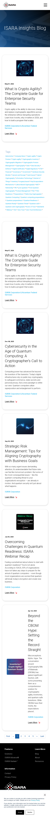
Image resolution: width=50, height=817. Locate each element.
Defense (8, 169)
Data (27, 165)
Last (42, 736)
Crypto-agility (16, 159)
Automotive (9, 156)
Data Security (35, 165)
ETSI (40, 169)
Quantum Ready (10, 203)
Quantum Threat (23, 203)
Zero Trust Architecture (33, 210)
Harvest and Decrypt (19, 175)
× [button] (44, 794)
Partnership (9, 188)
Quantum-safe (34, 203)
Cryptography (20, 165)
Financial (8, 172)
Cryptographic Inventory (30, 159)
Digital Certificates (19, 169)
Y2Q (15, 210)
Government (26, 172)
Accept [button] (20, 812)
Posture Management (23, 191)
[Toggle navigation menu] (45, 5)
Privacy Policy (35, 800)
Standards (40, 207)
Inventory (15, 181)
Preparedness (18, 194)
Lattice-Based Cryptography (25, 184)
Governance (17, 172)
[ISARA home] (9, 5)
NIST (37, 184)
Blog (37, 754)
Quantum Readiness (30, 200)
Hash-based (31, 175)
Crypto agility (31, 156)
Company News (20, 156)
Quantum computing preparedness (32, 197)
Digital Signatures (32, 169)
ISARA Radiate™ (11, 761)
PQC (33, 191)
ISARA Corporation (12, 495)
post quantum (23, 188)
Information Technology (24, 178)
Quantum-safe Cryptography (14, 207)
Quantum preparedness (14, 200)
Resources (39, 761)
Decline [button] (30, 812)
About (37, 757)
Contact (8, 773)
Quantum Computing (12, 197)
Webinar (9, 210)
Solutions (8, 754)
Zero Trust (21, 210)
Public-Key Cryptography (33, 194)
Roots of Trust (31, 207)
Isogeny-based (24, 181)
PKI (16, 188)
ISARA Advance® (12, 757)
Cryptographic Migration (13, 162)
